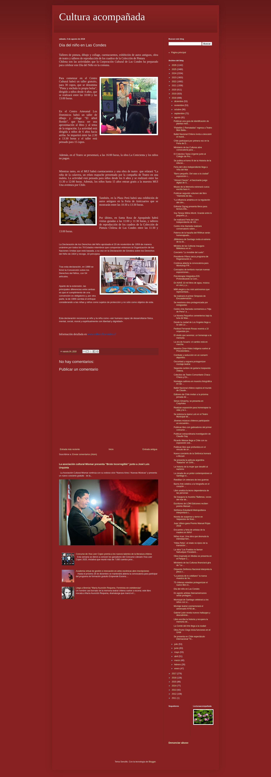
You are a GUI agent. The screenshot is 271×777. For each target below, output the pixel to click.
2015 (174, 682)
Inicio (111, 449)
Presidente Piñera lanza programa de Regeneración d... (191, 257)
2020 (174, 89)
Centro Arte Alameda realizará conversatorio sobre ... (187, 227)
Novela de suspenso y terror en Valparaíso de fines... (188, 518)
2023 (174, 77)
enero (177, 668)
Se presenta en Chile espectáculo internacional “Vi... (189, 637)
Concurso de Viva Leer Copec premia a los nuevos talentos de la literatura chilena (114, 554)
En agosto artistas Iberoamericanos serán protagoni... (190, 594)
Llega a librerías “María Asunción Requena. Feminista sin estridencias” (108, 588)
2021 (174, 85)
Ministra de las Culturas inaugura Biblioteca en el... (189, 247)
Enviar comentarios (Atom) (84, 454)
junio (176, 648)
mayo (177, 652)
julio (176, 644)
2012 (174, 694)
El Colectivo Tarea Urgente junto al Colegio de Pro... (190, 155)
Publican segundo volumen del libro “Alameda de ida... (190, 194)
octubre (178, 109)
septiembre (179, 113)
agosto (177, 117)
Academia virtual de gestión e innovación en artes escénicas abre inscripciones (112, 571)
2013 (174, 690)
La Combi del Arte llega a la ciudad (190, 626)
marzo (177, 660)
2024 (174, 73)
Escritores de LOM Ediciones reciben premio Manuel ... (191, 504)
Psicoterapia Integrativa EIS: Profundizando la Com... (187, 277)
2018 (174, 98)
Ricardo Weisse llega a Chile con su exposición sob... (190, 441)
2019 (174, 93)
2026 (174, 65)
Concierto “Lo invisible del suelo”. (189, 252)
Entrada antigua (150, 449)
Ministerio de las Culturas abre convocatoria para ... (188, 148)
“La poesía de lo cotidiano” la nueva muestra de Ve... (190, 577)
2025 (174, 69)
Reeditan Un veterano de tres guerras (191, 480)
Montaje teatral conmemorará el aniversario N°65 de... (188, 607)
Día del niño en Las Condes (186, 589)
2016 (174, 678)
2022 (174, 81)
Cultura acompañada (102, 16)
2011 (174, 698)
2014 (174, 686)
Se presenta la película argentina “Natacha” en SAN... (189, 461)
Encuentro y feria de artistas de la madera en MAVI (189, 531)
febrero (177, 664)
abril (176, 656)
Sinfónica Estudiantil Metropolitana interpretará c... (190, 511)
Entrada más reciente (70, 449)
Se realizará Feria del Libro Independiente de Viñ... (186, 220)
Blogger (152, 761)
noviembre (179, 105)
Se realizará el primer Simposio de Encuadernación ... (189, 297)
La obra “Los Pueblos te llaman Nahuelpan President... (188, 550)
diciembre (179, 101)
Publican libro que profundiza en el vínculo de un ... (190, 448)
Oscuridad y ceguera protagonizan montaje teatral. (189, 362)
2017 (174, 673)
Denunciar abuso (178, 742)
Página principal (178, 52)
